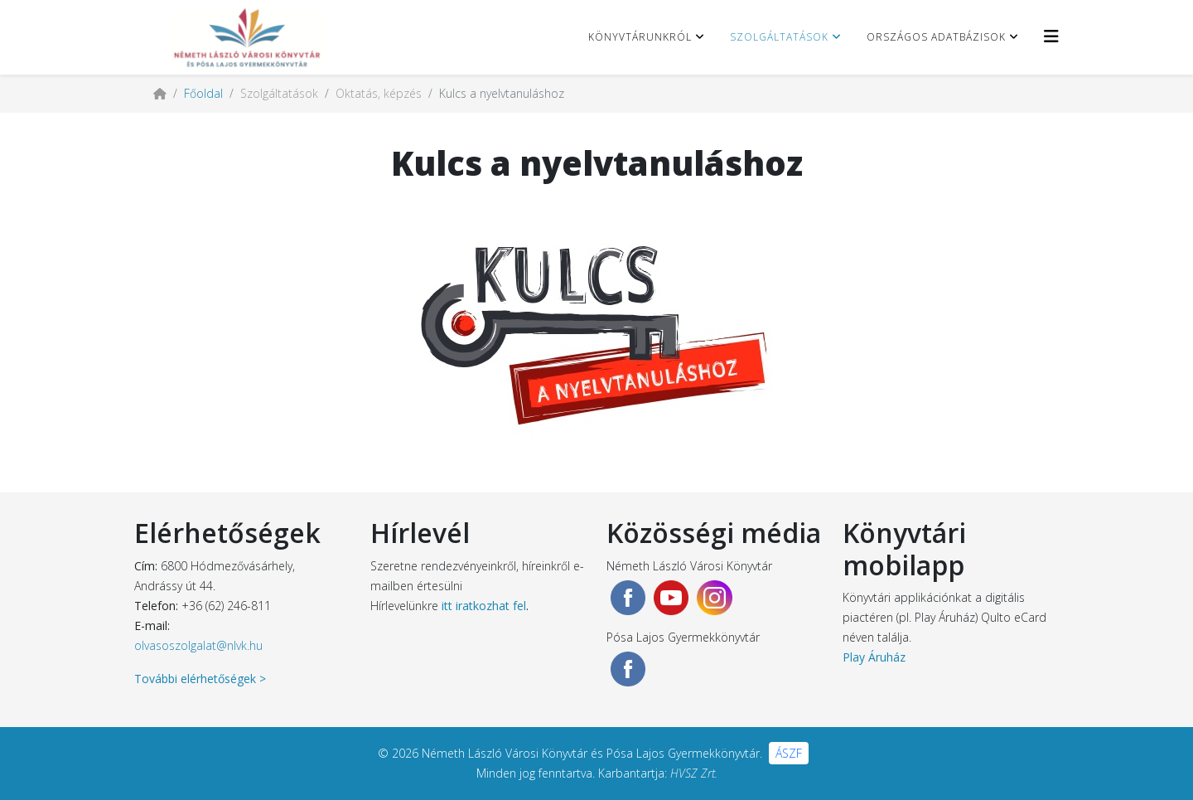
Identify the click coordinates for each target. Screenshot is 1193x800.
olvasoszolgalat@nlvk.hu (198, 645)
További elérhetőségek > (200, 678)
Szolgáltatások (779, 37)
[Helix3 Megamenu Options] (1051, 36)
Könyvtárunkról (640, 37)
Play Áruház (874, 657)
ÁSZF (788, 753)
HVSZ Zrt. (693, 773)
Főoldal (203, 93)
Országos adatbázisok (936, 37)
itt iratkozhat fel (484, 605)
